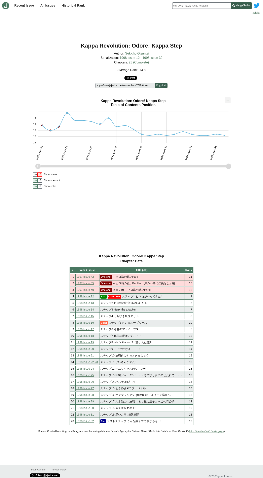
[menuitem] (228, 100)
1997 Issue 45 (85, 283)
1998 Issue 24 (85, 368)
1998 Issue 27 (85, 388)
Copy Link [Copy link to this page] (161, 85)
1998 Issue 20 (85, 348)
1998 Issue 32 (152, 57)
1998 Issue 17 (85, 329)
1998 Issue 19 (85, 342)
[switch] (37, 174)
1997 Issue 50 (85, 289)
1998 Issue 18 (85, 335)
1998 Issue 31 (85, 414)
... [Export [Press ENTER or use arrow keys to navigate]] (227, 99)
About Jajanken (38, 469)
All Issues (47, 5)
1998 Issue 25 (85, 375)
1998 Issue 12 (130, 57)
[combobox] (201, 5)
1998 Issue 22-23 (87, 362)
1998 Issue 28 (85, 394)
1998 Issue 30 (85, 408)
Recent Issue (24, 5)
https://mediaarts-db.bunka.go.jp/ (206, 431)
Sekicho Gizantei (137, 53)
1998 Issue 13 (85, 303)
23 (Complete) (139, 62)
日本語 (255, 13)
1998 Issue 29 (85, 401)
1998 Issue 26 (85, 381)
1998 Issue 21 (85, 355)
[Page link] (125, 85)
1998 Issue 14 (85, 309)
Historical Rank (73, 5)
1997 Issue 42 (85, 276)
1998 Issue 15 (85, 316)
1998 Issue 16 (85, 322)
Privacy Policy (59, 469)
